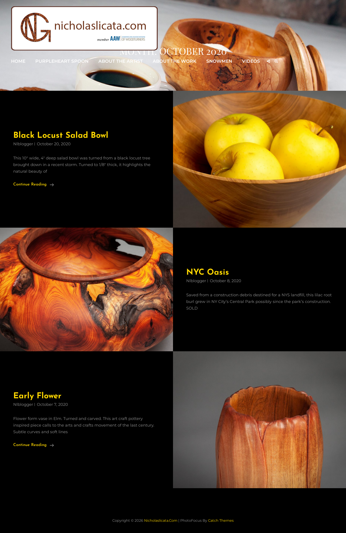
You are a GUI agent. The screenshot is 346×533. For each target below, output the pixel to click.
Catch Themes (221, 520)
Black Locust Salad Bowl (60, 136)
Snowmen (219, 61)
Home (18, 61)
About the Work (174, 61)
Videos (251, 61)
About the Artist (120, 61)
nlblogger (23, 144)
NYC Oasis (207, 272)
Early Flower (37, 396)
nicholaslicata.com (160, 520)
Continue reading (33, 184)
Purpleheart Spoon (61, 61)
